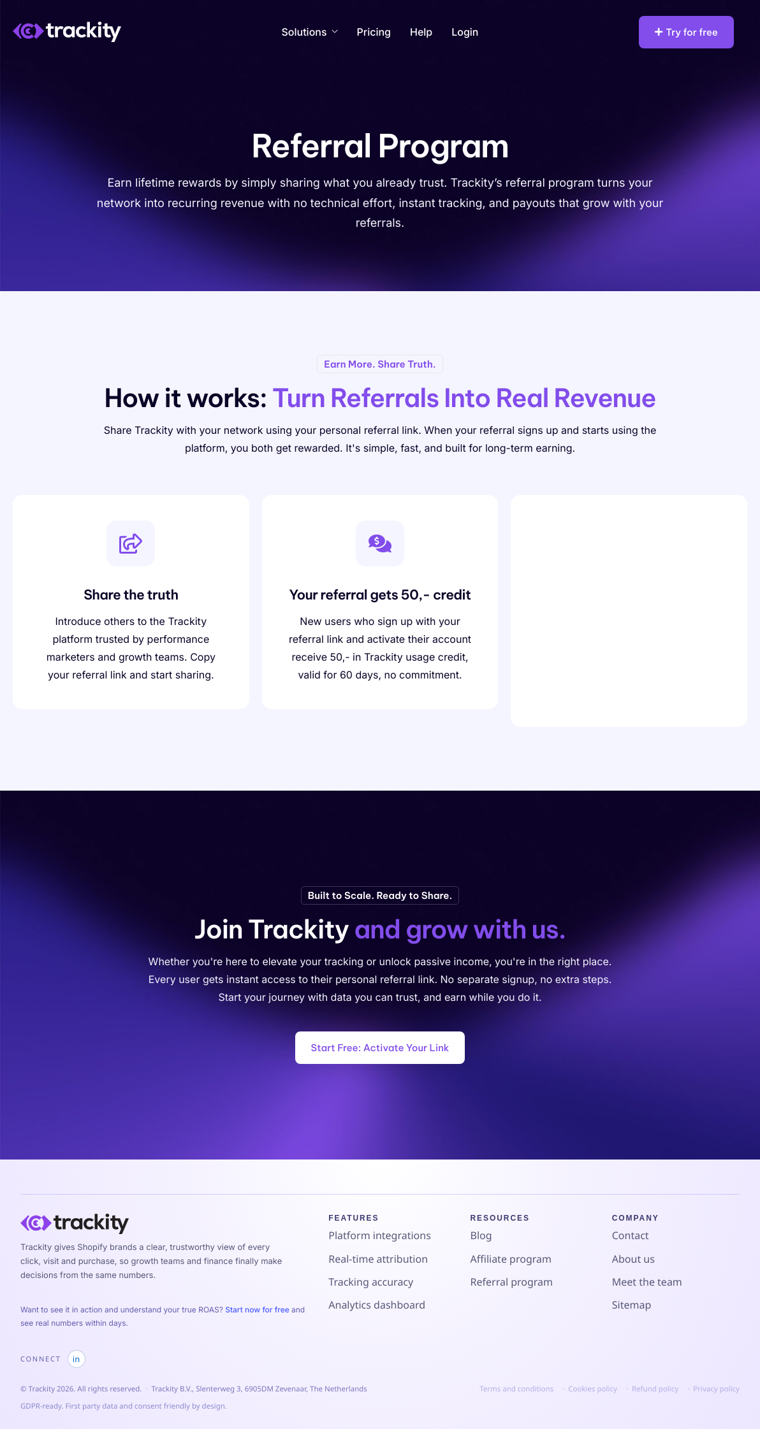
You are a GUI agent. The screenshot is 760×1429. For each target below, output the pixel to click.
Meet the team (647, 1282)
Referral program (512, 1282)
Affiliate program (511, 1259)
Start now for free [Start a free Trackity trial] (258, 1309)
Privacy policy (716, 1389)
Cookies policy (592, 1389)
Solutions (310, 32)
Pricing (374, 32)
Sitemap (632, 1305)
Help (421, 32)
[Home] (67, 31)
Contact (630, 1235)
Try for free (686, 32)
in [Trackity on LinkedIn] (76, 1359)
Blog (481, 1235)
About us (633, 1259)
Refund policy (655, 1389)
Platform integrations (379, 1235)
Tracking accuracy (370, 1282)
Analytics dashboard (376, 1305)
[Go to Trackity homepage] (74, 1224)
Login (464, 32)
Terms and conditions (516, 1389)
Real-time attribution (378, 1259)
